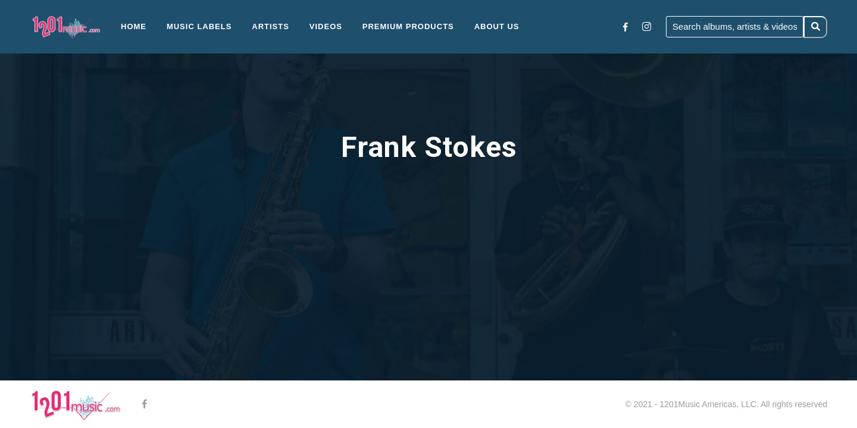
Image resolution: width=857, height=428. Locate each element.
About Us (497, 26)
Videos (325, 26)
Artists (270, 26)
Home (133, 26)
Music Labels (199, 26)
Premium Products (408, 26)
